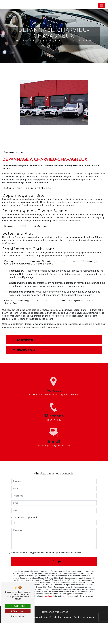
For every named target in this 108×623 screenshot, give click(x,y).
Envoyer (57, 556)
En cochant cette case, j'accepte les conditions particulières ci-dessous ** (46, 547)
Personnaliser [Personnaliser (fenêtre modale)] (17, 616)
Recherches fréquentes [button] (54, 612)
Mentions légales (62, 617)
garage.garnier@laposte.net (54, 440)
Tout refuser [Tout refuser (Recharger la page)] (18, 611)
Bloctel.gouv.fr (48, 591)
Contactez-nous (23, 350)
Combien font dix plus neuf (24, 512)
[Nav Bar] (101, 5)
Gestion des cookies (84, 617)
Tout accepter (17, 606)
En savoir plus (22, 340)
